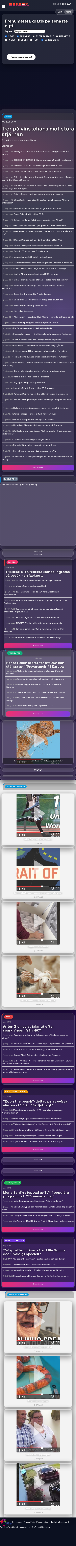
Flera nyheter (38, 468)
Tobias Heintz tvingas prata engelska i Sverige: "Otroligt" (41, 356)
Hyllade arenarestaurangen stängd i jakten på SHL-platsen (41, 408)
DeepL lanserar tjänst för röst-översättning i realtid (41, 692)
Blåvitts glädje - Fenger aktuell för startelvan (34, 414)
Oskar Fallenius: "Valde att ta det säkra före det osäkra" (41, 279)
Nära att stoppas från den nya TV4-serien (33, 419)
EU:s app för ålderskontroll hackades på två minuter (41, 679)
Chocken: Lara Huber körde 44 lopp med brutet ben (38, 299)
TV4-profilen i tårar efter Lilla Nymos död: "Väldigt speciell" (42, 1124)
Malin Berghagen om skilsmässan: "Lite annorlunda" (37, 1118)
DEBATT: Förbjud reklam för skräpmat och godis (39, 623)
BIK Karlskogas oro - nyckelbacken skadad (33, 328)
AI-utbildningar (61, 1522)
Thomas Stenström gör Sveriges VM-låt (32, 439)
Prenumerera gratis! (21, 57)
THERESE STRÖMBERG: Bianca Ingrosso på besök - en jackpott (43, 160)
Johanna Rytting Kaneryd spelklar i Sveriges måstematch (41, 394)
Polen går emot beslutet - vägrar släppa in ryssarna (38, 194)
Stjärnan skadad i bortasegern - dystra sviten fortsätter (40, 351)
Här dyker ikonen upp (24, 311)
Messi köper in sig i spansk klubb (31, 586)
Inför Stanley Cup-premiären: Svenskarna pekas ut (38, 245)
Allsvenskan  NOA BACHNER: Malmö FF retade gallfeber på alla (44, 317)
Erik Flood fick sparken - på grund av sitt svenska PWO (40, 225)
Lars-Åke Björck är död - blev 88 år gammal (34, 388)
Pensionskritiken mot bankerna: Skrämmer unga (38, 637)
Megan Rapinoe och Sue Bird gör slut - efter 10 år (38, 240)
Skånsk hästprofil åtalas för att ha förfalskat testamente (41, 1276)
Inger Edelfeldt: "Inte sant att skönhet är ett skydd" (39, 1141)
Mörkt (68, 12)
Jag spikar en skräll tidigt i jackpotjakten (33, 257)
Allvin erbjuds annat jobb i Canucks (30, 305)
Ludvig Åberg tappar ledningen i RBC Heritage (36, 274)
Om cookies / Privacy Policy (24, 1522)
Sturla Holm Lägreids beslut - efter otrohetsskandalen (39, 371)
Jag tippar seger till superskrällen (29, 382)
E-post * (9, 31)
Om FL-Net (36, 1527)
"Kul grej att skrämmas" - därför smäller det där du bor (38, 1259)
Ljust (60, 12)
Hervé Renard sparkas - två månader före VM (34, 451)
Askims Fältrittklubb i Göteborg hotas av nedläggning (39, 1270)
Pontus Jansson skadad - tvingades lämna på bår (37, 339)
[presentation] (21, 46)
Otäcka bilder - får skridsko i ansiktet (31, 376)
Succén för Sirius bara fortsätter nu (31, 251)
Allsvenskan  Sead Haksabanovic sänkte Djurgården (38, 345)
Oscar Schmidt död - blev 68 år (29, 214)
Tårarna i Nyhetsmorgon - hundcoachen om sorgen (38, 1135)
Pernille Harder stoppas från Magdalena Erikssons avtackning (43, 262)
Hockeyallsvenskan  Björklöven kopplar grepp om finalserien (42, 334)
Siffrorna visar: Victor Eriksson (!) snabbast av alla (38, 165)
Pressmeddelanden (45, 1522)
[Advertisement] (38, 88)
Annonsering (25, 1527)
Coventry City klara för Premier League (32, 294)
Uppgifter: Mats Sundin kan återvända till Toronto (37, 425)
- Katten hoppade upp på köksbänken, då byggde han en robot (38, 761)
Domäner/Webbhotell (9, 1527)
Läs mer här (7, 146)
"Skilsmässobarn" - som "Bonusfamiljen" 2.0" (35, 1264)
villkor (57, 40)
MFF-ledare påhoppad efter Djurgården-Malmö (35, 322)
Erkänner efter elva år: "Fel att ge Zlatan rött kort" (38, 208)
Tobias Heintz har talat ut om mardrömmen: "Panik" (38, 220)
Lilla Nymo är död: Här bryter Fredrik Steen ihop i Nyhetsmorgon (43, 1221)
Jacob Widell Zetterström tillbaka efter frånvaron (37, 171)
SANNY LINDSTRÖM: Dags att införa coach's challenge (40, 268)
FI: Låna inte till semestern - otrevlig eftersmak (39, 580)
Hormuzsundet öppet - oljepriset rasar (35, 706)
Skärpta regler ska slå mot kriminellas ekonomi (37, 617)
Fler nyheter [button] (38, 646)
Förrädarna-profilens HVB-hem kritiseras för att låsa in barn (42, 1130)
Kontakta (46, 1527)
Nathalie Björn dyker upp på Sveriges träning (34, 445)
